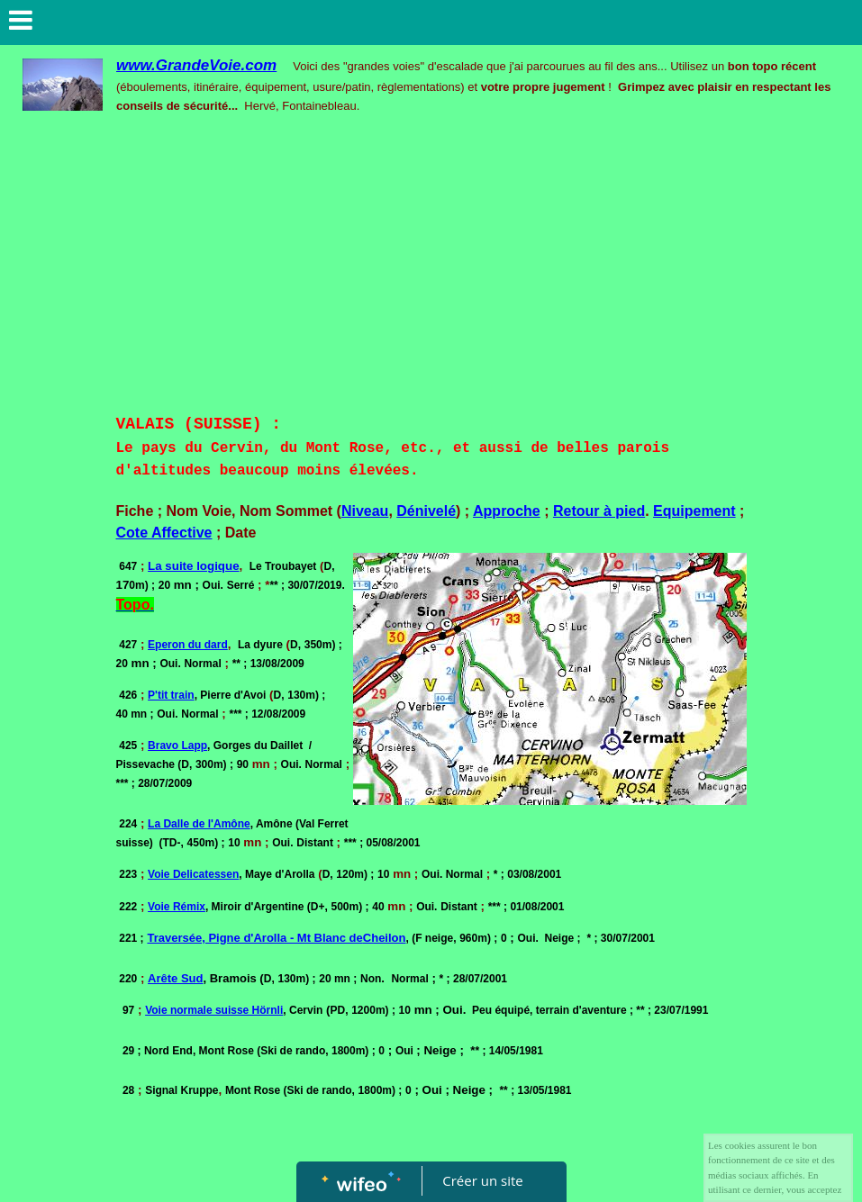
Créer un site (482, 1180)
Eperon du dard (188, 644)
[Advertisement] (431, 277)
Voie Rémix (176, 906)
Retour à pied (599, 511)
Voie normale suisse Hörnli (214, 1010)
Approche (506, 511)
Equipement (694, 511)
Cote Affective (164, 532)
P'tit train (171, 695)
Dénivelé (426, 511)
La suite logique (193, 566)
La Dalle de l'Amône (199, 824)
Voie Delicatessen (193, 874)
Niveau (364, 511)
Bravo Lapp (177, 745)
